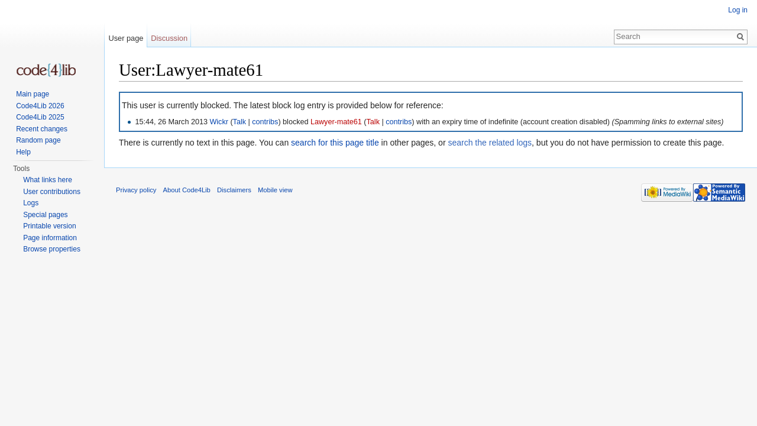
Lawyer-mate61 (336, 122)
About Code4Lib (187, 189)
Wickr (218, 122)
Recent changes (41, 129)
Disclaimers (234, 189)
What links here (47, 180)
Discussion (169, 38)
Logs (30, 203)
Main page (32, 94)
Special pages (45, 215)
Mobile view (275, 189)
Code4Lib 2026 (40, 106)
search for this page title (335, 142)
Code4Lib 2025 (40, 117)
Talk (239, 122)
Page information (50, 238)
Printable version (49, 226)
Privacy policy (136, 189)
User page (125, 38)
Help (23, 152)
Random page (38, 140)
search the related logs (490, 142)
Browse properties (51, 249)
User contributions (51, 192)
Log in (738, 10)
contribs (265, 122)
